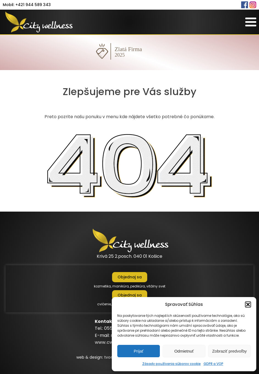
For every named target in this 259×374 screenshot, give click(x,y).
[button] (248, 304)
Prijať (139, 351)
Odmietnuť (184, 351)
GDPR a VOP (213, 363)
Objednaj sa (130, 277)
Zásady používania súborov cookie (171, 363)
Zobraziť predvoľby (229, 351)
